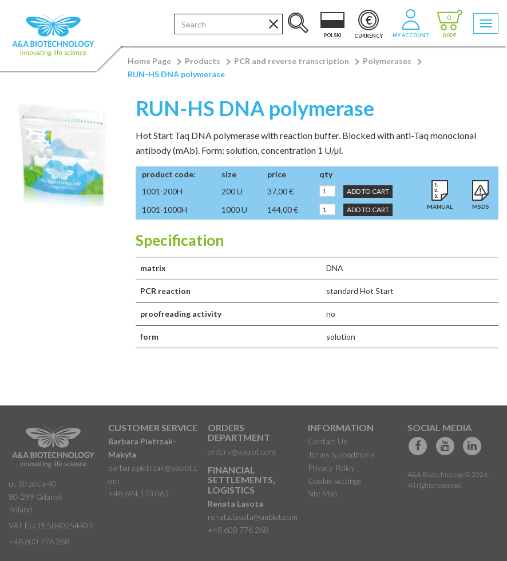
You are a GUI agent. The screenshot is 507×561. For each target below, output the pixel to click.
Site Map (322, 493)
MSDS (480, 206)
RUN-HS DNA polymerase (176, 74)
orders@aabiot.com (241, 451)
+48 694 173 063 (138, 493)
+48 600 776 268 (39, 541)
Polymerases (387, 61)
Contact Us (327, 441)
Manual (440, 206)
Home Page (149, 61)
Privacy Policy (331, 467)
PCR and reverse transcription (291, 61)
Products (202, 61)
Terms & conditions (341, 454)
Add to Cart (368, 191)
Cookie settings (335, 481)
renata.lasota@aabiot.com (253, 517)
